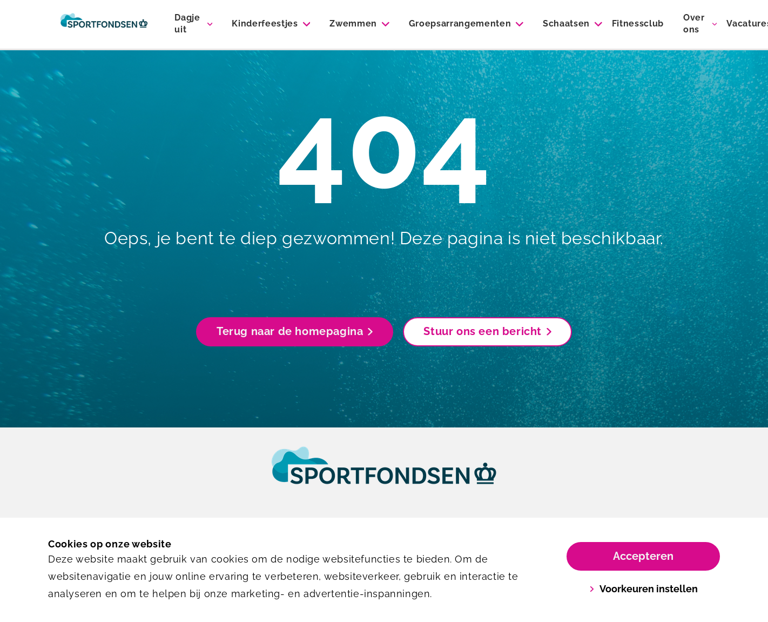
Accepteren (643, 556)
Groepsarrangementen (460, 23)
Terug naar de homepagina (295, 331)
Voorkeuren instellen (643, 588)
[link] (384, 475)
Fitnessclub (638, 23)
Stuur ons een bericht (487, 331)
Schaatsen (566, 23)
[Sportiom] (104, 24)
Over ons (694, 23)
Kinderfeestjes (265, 23)
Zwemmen (353, 23)
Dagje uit (187, 23)
